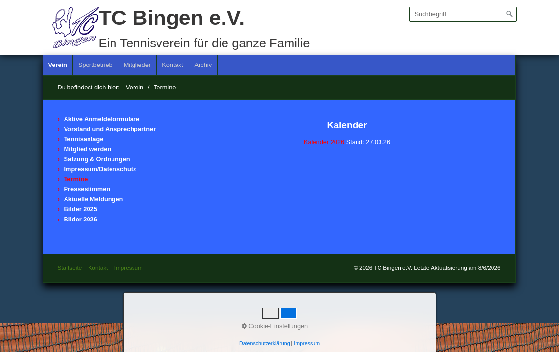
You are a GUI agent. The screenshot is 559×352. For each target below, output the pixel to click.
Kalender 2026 (324, 142)
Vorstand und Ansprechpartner (110, 128)
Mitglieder (137, 64)
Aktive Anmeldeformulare (102, 119)
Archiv (203, 64)
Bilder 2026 (80, 219)
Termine (76, 179)
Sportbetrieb (95, 64)
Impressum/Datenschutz (100, 169)
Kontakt (172, 64)
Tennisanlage (84, 139)
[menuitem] (58, 65)
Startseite (70, 267)
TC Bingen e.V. (172, 17)
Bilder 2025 (80, 209)
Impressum (128, 267)
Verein (57, 64)
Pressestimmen (87, 189)
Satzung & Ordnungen (97, 159)
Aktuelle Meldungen (93, 199)
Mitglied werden (88, 149)
